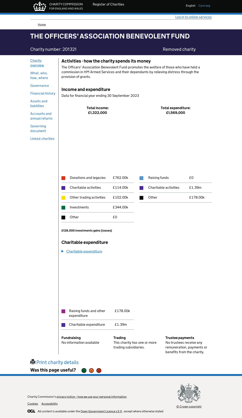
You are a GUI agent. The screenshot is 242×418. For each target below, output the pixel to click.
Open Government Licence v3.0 (101, 411)
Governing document (38, 128)
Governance (39, 85)
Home (42, 24)
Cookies (32, 403)
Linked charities (42, 138)
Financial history (42, 93)
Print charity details (54, 362)
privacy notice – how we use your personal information (92, 396)
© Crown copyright (189, 406)
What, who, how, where (39, 75)
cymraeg (204, 5)
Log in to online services (193, 17)
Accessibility (49, 403)
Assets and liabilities (38, 103)
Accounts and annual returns (41, 116)
